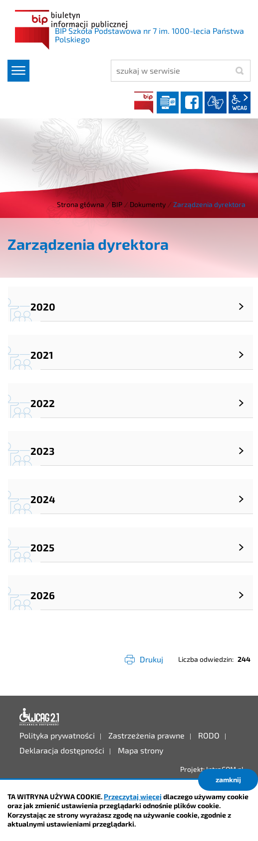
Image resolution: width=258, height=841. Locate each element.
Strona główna (80, 204)
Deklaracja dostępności (39, 717)
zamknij (228, 779)
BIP (144, 102)
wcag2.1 (240, 102)
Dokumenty (148, 204)
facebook (192, 102)
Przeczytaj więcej (133, 796)
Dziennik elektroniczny (168, 102)
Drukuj (151, 659)
